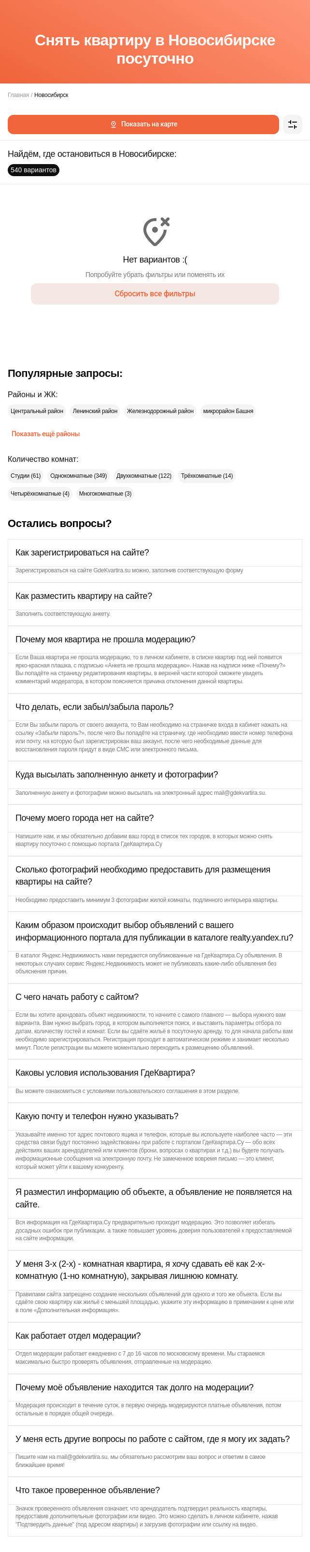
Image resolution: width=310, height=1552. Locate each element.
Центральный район (37, 411)
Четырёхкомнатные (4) (40, 493)
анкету (101, 613)
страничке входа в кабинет (225, 724)
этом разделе (220, 1091)
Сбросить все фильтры (154, 293)
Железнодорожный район (160, 411)
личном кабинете (166, 657)
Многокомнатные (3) (105, 493)
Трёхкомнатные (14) (207, 475)
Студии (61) (26, 475)
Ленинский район (95, 411)
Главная (18, 95)
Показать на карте (143, 124)
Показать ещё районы (46, 434)
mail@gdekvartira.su (239, 793)
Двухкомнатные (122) (143, 475)
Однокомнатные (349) (78, 475)
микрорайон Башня (228, 411)
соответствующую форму (210, 570)
